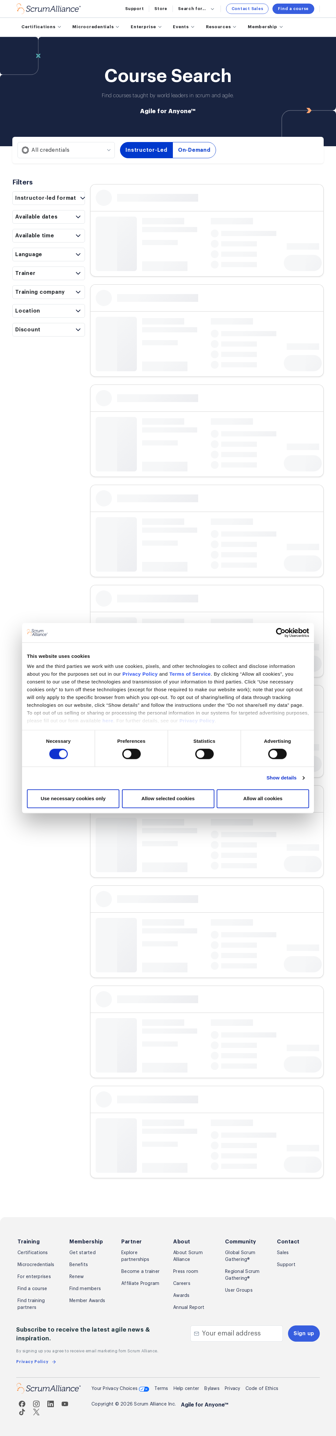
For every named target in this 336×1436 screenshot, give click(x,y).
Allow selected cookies (168, 798)
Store (160, 9)
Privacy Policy (140, 674)
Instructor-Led (146, 150)
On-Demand (194, 150)
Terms (161, 1388)
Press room (185, 1271)
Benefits (78, 1265)
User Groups (239, 1290)
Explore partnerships (135, 1256)
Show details (282, 778)
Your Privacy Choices (120, 1389)
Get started (82, 1253)
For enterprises (34, 1277)
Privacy (232, 1388)
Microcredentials (36, 1265)
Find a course (293, 9)
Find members (85, 1289)
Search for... (196, 9)
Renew (76, 1277)
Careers (181, 1283)
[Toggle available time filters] (49, 235)
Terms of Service (190, 674)
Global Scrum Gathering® (240, 1256)
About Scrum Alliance (188, 1256)
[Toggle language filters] (49, 254)
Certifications (33, 1253)
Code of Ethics (262, 1388)
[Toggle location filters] (49, 310)
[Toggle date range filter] (49, 216)
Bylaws (212, 1388)
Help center (186, 1388)
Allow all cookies (262, 798)
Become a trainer (140, 1271)
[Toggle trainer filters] (49, 273)
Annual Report (188, 1307)
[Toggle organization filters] (49, 292)
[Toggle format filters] (49, 198)
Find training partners (31, 1304)
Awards (181, 1295)
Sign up (304, 1333)
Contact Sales (247, 9)
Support (134, 9)
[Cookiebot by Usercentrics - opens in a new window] (280, 632)
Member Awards (87, 1301)
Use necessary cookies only (73, 798)
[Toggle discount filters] (49, 329)
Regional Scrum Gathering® (242, 1275)
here (108, 720)
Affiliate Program (140, 1283)
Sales (283, 1253)
